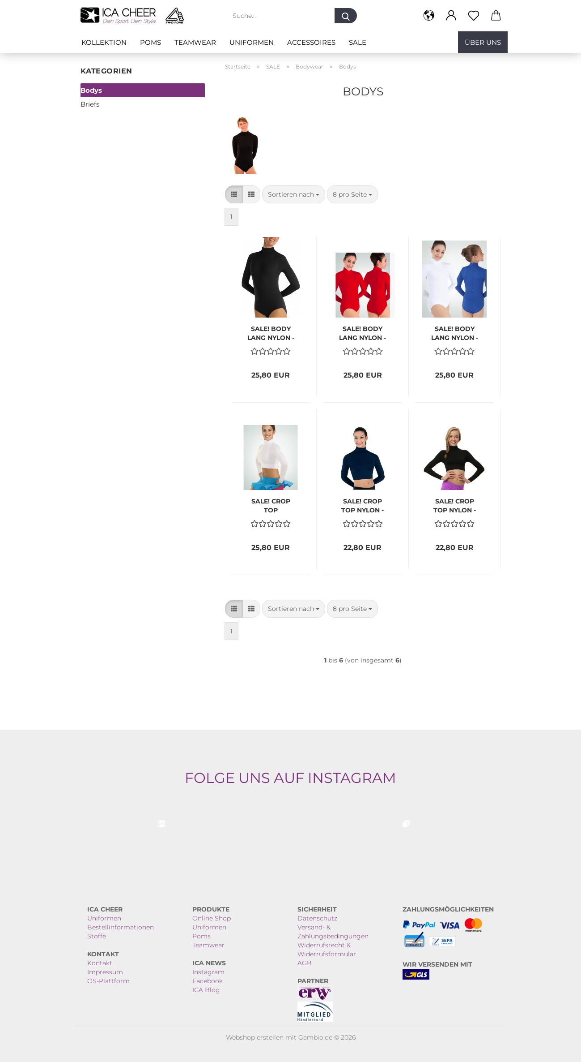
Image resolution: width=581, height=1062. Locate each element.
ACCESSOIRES (311, 42)
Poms (150, 42)
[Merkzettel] (473, 15)
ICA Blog (206, 990)
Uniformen (251, 42)
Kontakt (99, 963)
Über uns (483, 42)
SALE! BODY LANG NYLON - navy (270, 332)
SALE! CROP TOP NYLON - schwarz (454, 504)
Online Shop (211, 918)
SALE (357, 42)
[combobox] (293, 194)
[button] (429, 15)
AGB (304, 963)
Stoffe (96, 936)
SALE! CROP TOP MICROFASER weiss (271, 504)
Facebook (207, 981)
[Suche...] (346, 15)
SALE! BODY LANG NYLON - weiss (454, 332)
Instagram (208, 972)
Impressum (105, 972)
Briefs (90, 104)
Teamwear (195, 42)
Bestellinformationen (120, 927)
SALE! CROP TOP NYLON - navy (362, 504)
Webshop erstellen (255, 1037)
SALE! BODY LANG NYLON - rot (362, 332)
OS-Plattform (108, 981)
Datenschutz (317, 918)
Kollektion (104, 42)
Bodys (91, 90)
